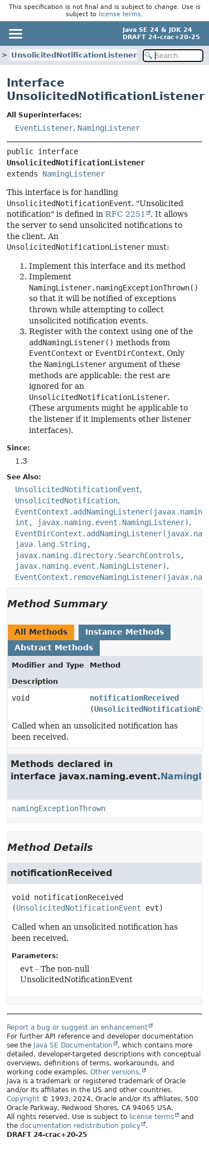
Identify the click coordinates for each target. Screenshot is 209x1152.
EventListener (44, 127)
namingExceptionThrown (58, 808)
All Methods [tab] (40, 631)
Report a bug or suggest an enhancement (77, 1027)
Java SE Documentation (73, 1045)
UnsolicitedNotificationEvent (78, 907)
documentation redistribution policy (80, 1126)
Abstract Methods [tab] (53, 647)
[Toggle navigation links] (15, 33)
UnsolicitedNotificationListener (74, 55)
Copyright (23, 1099)
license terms (120, 14)
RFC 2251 (125, 214)
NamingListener (108, 127)
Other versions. (115, 1072)
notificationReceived (134, 697)
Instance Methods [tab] (124, 631)
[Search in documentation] (173, 55)
